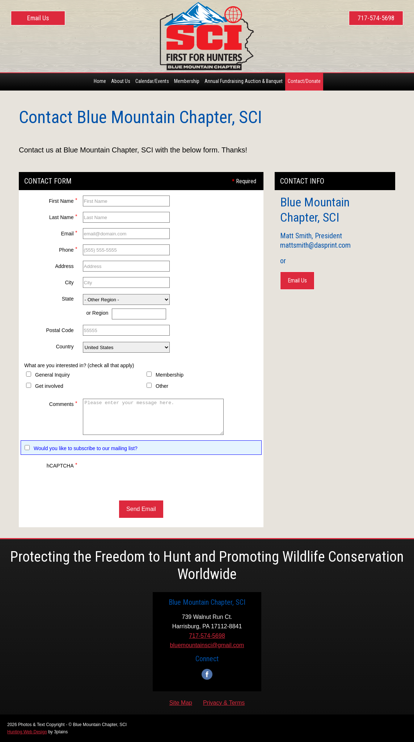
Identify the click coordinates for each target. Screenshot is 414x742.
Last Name (63, 216)
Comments (63, 403)
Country (64, 346)
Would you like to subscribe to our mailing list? (86, 448)
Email (69, 232)
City (69, 282)
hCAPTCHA (62, 465)
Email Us (38, 18)
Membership (169, 375)
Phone (68, 249)
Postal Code (59, 330)
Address (64, 266)
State (68, 299)
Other (162, 386)
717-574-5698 (376, 18)
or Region (97, 313)
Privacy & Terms (224, 703)
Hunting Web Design (27, 731)
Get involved (49, 386)
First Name (63, 200)
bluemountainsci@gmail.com (207, 645)
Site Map (180, 703)
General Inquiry (52, 375)
